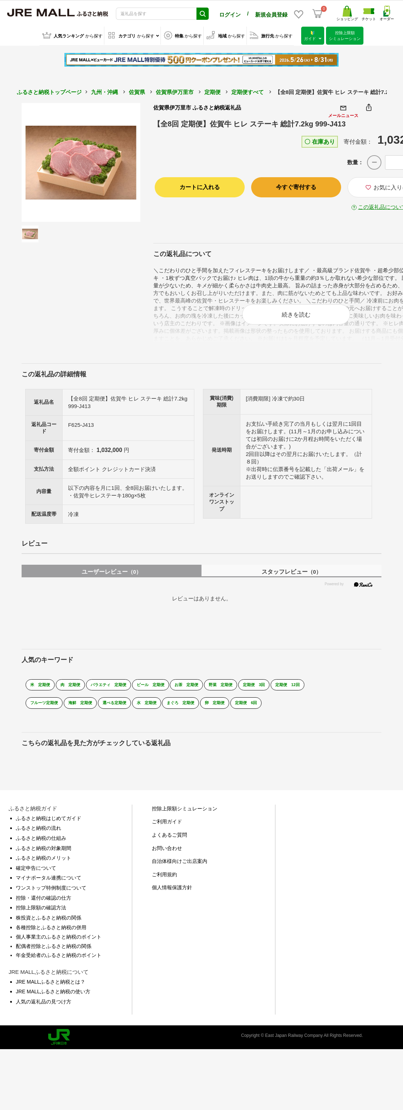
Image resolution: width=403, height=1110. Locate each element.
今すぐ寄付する (296, 186)
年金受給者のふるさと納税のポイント (58, 960)
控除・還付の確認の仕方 (43, 902)
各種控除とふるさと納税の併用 (51, 932)
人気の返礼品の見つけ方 (43, 1006)
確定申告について (36, 873)
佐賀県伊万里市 (175, 91)
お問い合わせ (167, 853)
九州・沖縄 (104, 91)
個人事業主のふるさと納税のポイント (58, 941)
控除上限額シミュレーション (184, 813)
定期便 (212, 91)
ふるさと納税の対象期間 (43, 853)
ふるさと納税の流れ (38, 833)
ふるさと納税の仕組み (41, 843)
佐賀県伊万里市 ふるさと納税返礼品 (197, 106)
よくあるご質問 (169, 840)
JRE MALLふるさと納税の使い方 (53, 996)
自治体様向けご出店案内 (179, 866)
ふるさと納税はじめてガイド (48, 823)
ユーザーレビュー (111, 576)
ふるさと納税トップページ (49, 91)
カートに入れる (200, 186)
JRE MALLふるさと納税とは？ (50, 986)
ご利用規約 (164, 879)
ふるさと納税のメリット (43, 863)
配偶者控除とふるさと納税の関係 (53, 951)
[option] (81, 161)
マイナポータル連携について (48, 883)
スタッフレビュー (291, 576)
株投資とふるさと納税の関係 (48, 922)
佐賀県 (137, 91)
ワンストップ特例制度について (51, 892)
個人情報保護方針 (172, 892)
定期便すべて (247, 91)
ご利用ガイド (167, 826)
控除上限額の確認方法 (41, 913)
